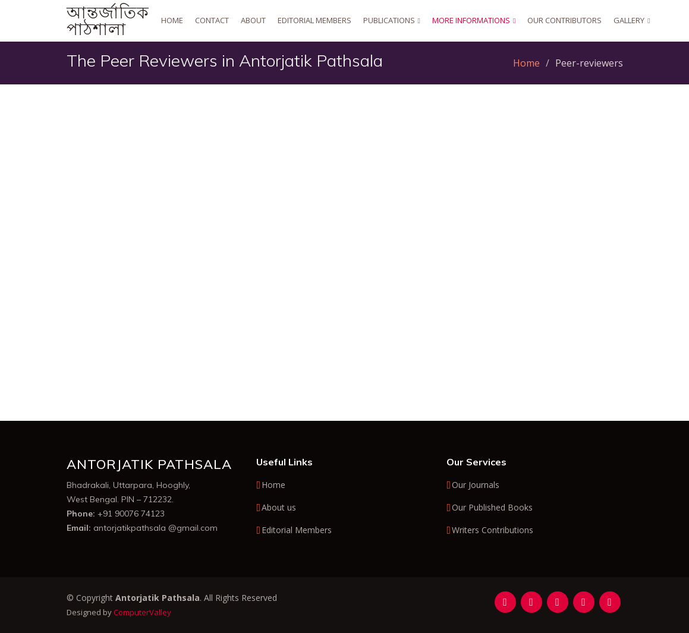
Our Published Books (492, 507)
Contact (212, 20)
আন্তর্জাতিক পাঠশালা (108, 20)
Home (172, 20)
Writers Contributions (492, 530)
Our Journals (475, 485)
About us (279, 507)
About (253, 20)
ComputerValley (142, 612)
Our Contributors (564, 20)
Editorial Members (314, 20)
